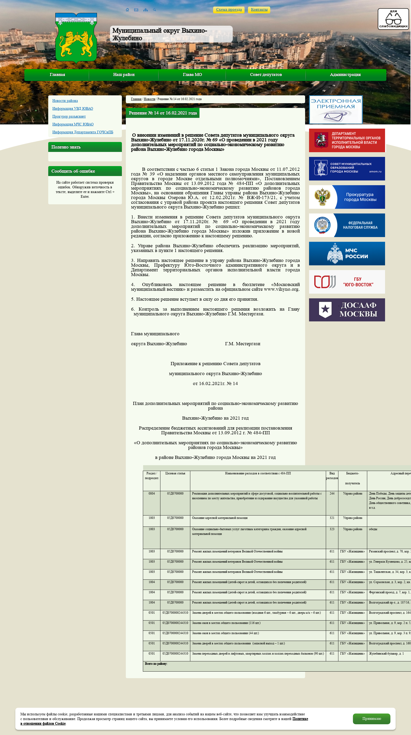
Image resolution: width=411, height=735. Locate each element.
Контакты (259, 9)
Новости (149, 99)
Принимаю (372, 718)
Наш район (123, 74)
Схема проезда (229, 9)
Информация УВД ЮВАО (72, 108)
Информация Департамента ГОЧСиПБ (82, 132)
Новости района (65, 100)
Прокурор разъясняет (69, 116)
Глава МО (192, 74)
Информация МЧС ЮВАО (73, 124)
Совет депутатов (266, 74)
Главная (57, 74)
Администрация (345, 74)
